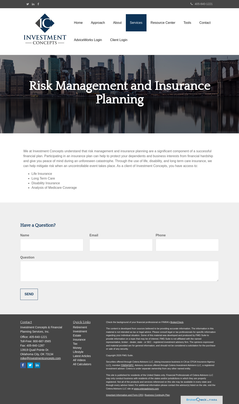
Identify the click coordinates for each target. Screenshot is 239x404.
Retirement (80, 327)
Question (27, 257)
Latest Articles (82, 356)
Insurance (79, 339)
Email (93, 235)
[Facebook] (38, 4)
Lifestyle (78, 352)
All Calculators (82, 364)
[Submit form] (29, 294)
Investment (80, 331)
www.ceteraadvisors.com (146, 388)
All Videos (79, 360)
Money (77, 347)
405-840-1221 (202, 4)
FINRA (124, 365)
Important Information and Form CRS (124, 395)
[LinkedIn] (33, 4)
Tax (75, 343)
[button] (98, 22)
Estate (77, 335)
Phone (161, 235)
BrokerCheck (177, 322)
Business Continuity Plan (157, 395)
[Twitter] (27, 4)
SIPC (131, 365)
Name (24, 235)
